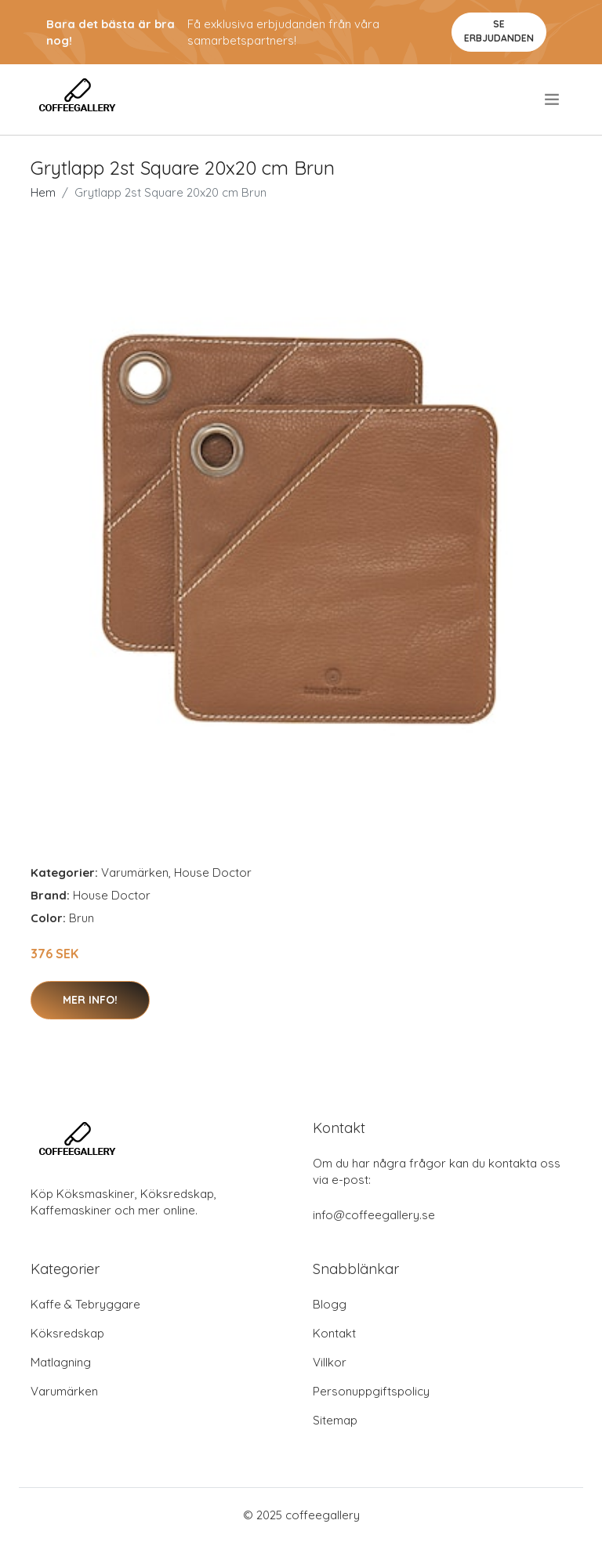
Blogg (329, 1304)
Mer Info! (90, 1000)
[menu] (553, 99)
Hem (43, 192)
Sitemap (335, 1420)
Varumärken (135, 872)
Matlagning (61, 1362)
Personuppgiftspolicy (371, 1391)
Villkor (329, 1362)
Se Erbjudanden (499, 31)
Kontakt (334, 1333)
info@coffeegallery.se (374, 1214)
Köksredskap (67, 1333)
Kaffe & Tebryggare (85, 1304)
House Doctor (213, 872)
